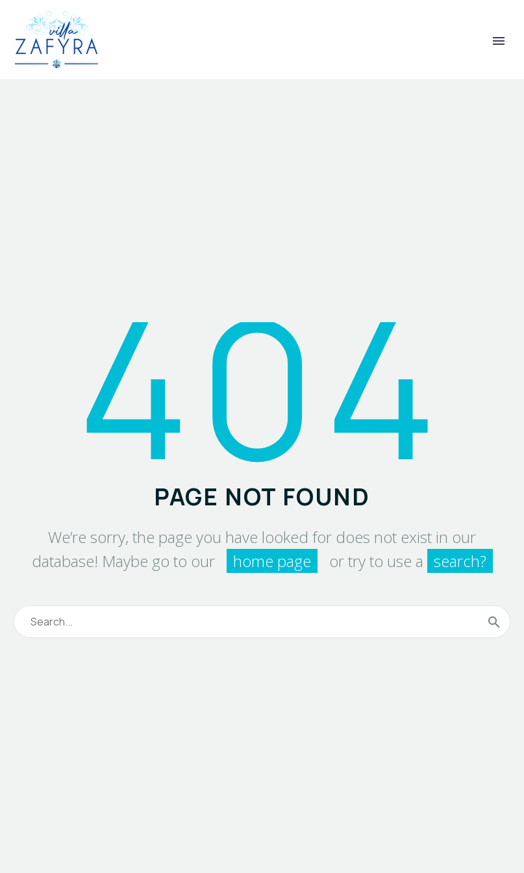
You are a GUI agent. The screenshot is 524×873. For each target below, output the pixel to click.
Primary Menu (499, 41)
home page (272, 561)
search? (460, 561)
